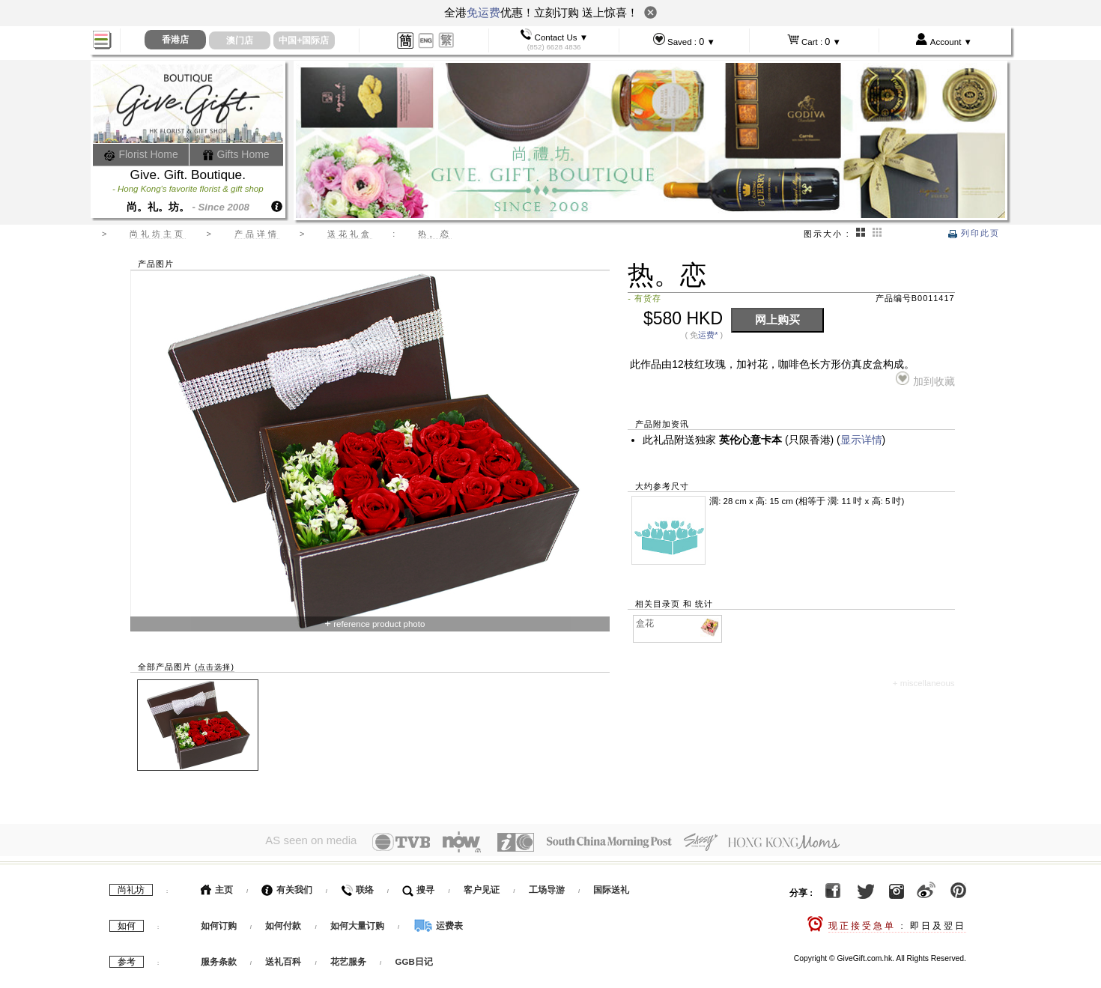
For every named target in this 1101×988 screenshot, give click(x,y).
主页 (217, 886)
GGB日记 (414, 958)
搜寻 (418, 886)
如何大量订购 (358, 922)
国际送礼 (611, 886)
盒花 (678, 623)
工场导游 (547, 886)
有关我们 (286, 886)
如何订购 (219, 922)
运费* (708, 334)
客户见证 (482, 886)
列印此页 (974, 232)
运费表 (438, 922)
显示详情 (861, 440)
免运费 (483, 12)
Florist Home (141, 154)
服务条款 (219, 958)
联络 (357, 886)
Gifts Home (236, 154)
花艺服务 (348, 958)
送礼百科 (283, 958)
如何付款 (284, 922)
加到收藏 (925, 379)
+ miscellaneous (924, 683)
